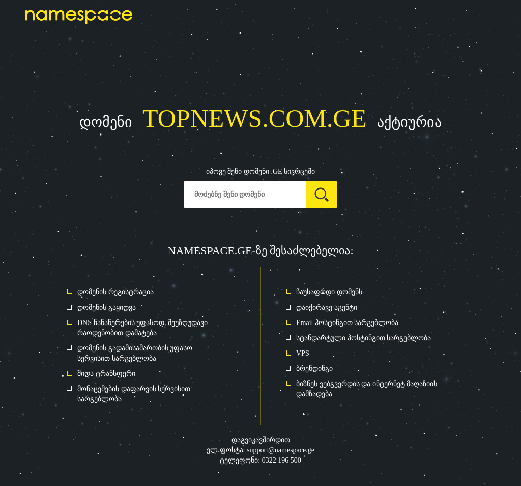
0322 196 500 (281, 460)
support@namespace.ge (280, 450)
